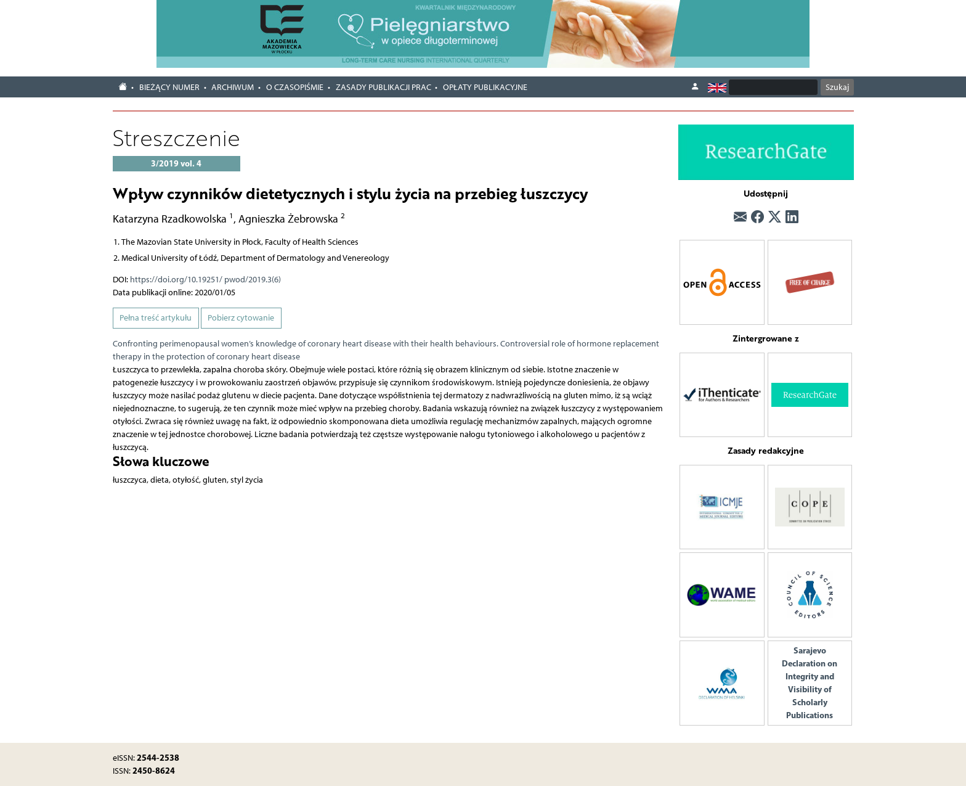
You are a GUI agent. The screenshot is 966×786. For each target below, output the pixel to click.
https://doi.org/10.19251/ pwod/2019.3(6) (205, 279)
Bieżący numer (169, 87)
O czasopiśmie (294, 87)
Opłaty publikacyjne (485, 87)
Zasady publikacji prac (383, 87)
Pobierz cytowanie (241, 318)
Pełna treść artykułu (156, 318)
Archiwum (232, 87)
